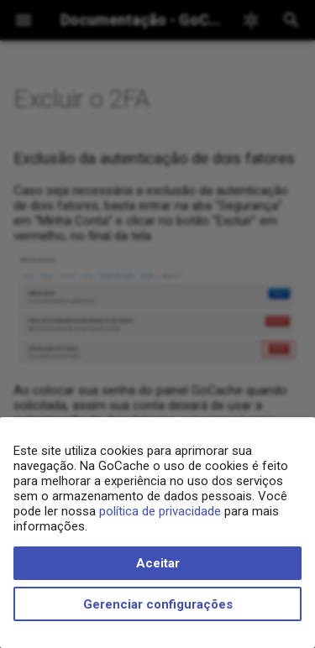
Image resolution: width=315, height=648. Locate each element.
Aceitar (158, 563)
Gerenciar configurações (158, 604)
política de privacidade (160, 511)
